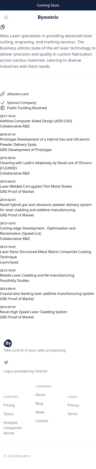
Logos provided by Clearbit (25, 371)
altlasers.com (18, 94)
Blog (39, 403)
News (39, 412)
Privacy (73, 405)
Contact (41, 420)
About (40, 394)
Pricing (9, 405)
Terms (73, 413)
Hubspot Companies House (12, 427)
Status (8, 413)
